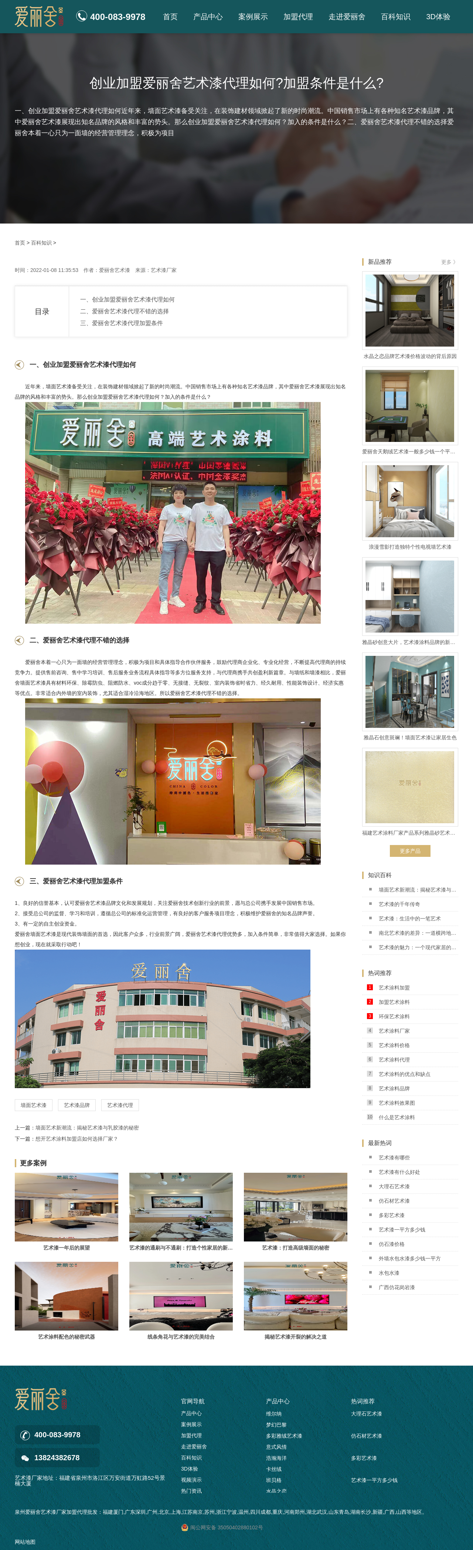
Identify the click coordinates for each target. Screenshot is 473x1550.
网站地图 (25, 1542)
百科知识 (396, 17)
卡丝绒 (274, 1471)
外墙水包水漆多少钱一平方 (405, 1258)
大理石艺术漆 (389, 1186)
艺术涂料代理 (388, 1059)
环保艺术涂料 (388, 1016)
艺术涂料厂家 (388, 1031)
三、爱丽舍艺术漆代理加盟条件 (121, 323)
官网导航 (193, 1401)
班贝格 (274, 1482)
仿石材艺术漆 (389, 1201)
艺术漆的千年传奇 (394, 904)
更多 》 (449, 262)
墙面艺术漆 (34, 1105)
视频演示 (191, 1480)
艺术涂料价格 (388, 1045)
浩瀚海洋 (276, 1459)
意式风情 (276, 1448)
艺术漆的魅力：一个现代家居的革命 (413, 947)
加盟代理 (298, 17)
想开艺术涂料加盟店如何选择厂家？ (76, 1139)
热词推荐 (363, 1401)
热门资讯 (191, 1491)
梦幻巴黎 (276, 1426)
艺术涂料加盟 (388, 987)
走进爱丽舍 (347, 17)
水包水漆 (384, 1273)
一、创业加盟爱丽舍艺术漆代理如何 (127, 299)
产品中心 (208, 17)
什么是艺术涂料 (391, 1117)
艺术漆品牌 (77, 1105)
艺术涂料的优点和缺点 (399, 1074)
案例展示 (253, 17)
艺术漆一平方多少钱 (397, 1230)
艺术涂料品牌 (388, 1088)
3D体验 (438, 17)
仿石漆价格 (387, 1244)
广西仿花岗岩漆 (392, 1287)
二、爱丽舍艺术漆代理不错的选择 (124, 311)
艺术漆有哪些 (389, 1158)
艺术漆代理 (120, 1105)
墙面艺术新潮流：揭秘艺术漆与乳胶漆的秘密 (87, 1128)
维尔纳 (274, 1415)
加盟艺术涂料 (388, 1002)
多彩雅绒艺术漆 (284, 1437)
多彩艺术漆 (387, 1215)
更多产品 (410, 851)
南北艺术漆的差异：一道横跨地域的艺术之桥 (413, 933)
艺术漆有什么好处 (394, 1172)
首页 (170, 17)
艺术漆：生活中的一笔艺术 (405, 919)
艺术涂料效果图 (391, 1103)
